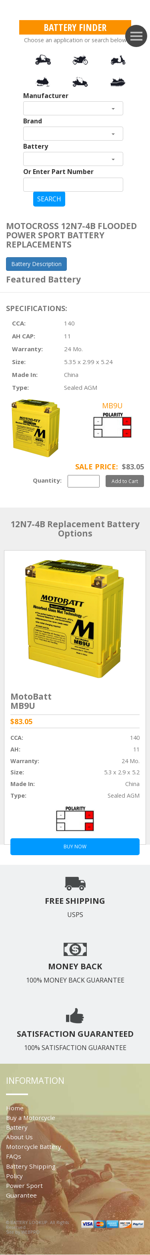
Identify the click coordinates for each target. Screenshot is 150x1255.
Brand (32, 121)
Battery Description (36, 264)
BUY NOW (75, 846)
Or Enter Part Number (58, 171)
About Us (19, 1137)
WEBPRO (30, 1232)
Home (15, 1108)
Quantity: (47, 480)
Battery (35, 146)
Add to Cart (125, 481)
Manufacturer (45, 95)
